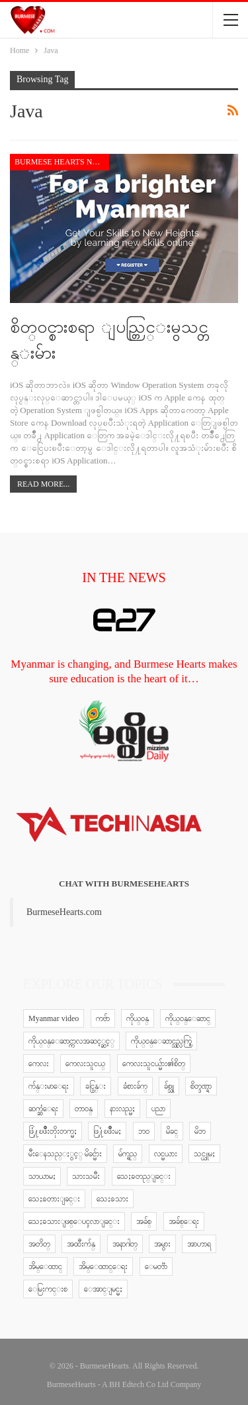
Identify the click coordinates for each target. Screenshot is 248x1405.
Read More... (43, 484)
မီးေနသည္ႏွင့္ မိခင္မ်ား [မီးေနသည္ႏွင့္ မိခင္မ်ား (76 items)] (65, 1153)
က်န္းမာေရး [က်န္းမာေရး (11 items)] (48, 1086)
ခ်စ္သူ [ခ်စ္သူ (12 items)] (169, 1086)
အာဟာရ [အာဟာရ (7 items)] (199, 1244)
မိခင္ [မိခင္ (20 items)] (172, 1131)
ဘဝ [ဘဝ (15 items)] (143, 1131)
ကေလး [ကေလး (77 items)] (38, 1063)
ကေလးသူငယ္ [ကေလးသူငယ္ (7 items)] (85, 1063)
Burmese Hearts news (62, 161)
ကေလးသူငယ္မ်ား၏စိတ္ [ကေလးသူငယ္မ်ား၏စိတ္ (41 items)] (153, 1063)
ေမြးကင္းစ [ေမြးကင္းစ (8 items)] (47, 1289)
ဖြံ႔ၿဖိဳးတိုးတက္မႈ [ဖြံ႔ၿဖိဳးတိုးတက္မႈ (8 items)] (52, 1131)
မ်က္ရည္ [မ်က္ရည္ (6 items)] (127, 1153)
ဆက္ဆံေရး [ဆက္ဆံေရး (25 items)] (43, 1108)
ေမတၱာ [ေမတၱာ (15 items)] (156, 1266)
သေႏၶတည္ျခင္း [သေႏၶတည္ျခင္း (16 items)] (144, 1176)
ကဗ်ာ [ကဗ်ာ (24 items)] (103, 1018)
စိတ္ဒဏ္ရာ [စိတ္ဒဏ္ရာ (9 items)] (201, 1086)
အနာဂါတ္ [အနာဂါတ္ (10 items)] (125, 1244)
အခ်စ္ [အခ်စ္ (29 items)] (143, 1221)
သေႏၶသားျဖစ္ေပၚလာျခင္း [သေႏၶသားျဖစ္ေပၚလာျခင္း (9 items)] (74, 1221)
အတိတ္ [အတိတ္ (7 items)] (39, 1244)
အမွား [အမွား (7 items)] (162, 1244)
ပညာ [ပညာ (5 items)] (158, 1108)
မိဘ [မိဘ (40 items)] (200, 1131)
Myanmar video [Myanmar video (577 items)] (53, 1018)
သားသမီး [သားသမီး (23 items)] (86, 1176)
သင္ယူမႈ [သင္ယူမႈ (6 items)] (204, 1153)
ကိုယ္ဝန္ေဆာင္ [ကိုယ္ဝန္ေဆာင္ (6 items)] (187, 1018)
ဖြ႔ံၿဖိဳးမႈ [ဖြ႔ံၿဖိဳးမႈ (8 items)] (107, 1131)
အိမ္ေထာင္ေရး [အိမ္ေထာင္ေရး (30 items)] (103, 1266)
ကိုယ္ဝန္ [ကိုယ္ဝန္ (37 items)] (137, 1018)
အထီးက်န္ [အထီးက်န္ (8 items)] (81, 1244)
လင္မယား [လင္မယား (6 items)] (165, 1153)
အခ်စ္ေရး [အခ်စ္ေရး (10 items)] (184, 1221)
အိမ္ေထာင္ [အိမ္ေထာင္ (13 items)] (45, 1266)
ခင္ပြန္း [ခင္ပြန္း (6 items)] (95, 1086)
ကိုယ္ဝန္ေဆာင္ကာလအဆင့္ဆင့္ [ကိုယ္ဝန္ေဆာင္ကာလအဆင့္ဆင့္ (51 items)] (71, 1041)
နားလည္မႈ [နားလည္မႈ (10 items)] (122, 1108)
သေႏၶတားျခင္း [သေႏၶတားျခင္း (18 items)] (54, 1198)
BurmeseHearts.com (64, 912)
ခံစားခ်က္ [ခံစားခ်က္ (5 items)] (135, 1086)
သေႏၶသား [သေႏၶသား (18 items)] (112, 1198)
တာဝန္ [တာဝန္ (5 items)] (84, 1108)
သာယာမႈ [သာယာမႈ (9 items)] (42, 1176)
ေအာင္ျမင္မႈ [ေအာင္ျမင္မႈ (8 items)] (103, 1289)
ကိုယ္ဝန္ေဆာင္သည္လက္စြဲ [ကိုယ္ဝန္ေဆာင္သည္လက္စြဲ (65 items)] (161, 1041)
